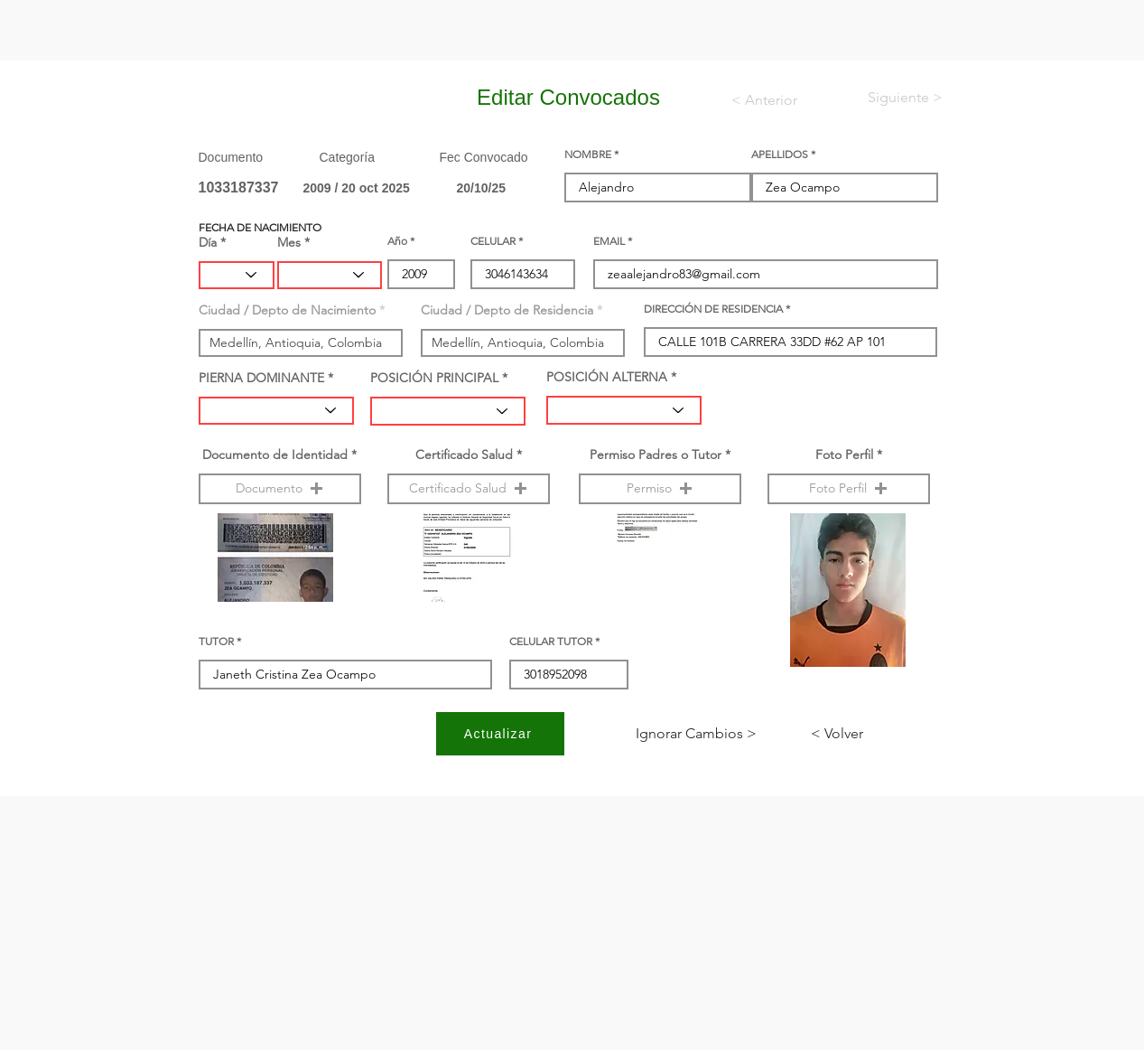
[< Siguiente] (890, 98)
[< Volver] (870, 734)
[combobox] (301, 343)
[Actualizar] (500, 733)
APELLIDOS (779, 154)
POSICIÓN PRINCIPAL (434, 377)
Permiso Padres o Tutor (655, 454)
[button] (280, 488)
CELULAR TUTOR (550, 641)
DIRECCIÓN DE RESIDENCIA (713, 309)
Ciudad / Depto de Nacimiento (287, 310)
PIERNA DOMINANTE (261, 377)
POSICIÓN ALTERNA (606, 376)
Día (208, 242)
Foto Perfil (844, 454)
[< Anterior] (776, 100)
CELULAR (493, 241)
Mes (289, 242)
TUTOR (216, 641)
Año (397, 241)
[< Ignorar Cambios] (696, 734)
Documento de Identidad (275, 454)
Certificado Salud (464, 454)
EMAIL (609, 241)
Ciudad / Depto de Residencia (507, 310)
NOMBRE (587, 154)
